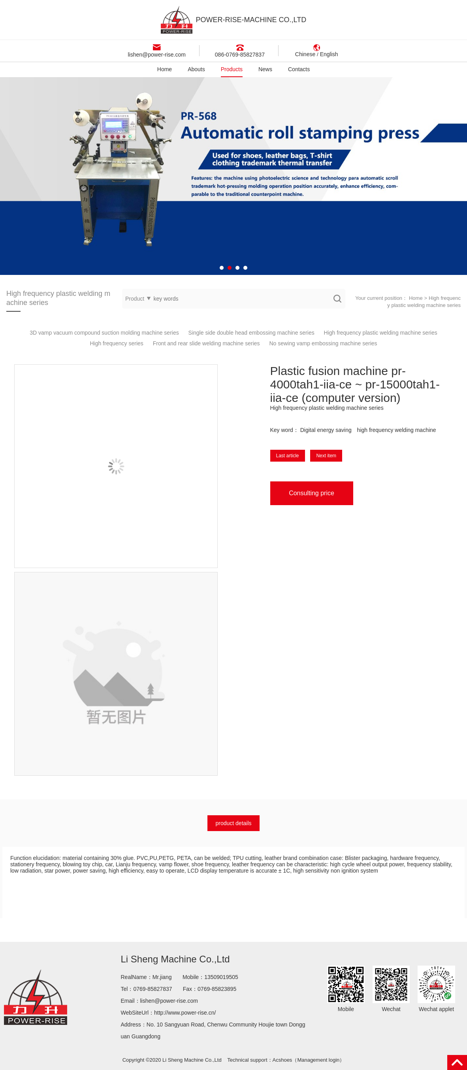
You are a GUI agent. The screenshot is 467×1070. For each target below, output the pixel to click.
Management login (318, 1060)
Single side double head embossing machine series (251, 333)
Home (164, 69)
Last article (287, 455)
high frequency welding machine (396, 430)
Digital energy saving (326, 430)
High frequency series (116, 343)
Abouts (196, 69)
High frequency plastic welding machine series (380, 333)
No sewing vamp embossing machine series (323, 343)
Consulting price (311, 493)
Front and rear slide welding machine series (206, 343)
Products (232, 69)
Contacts (299, 69)
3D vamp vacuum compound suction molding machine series (104, 333)
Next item (326, 455)
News (265, 69)
